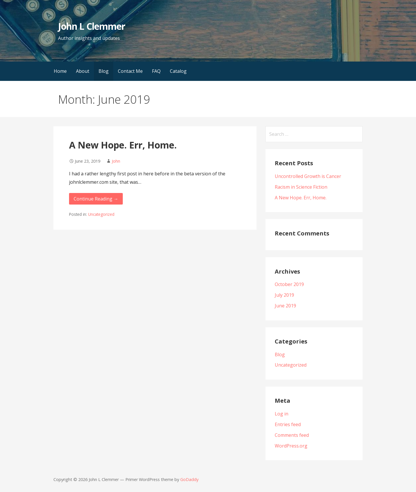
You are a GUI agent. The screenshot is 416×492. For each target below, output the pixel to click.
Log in (281, 414)
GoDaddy (189, 479)
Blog (104, 71)
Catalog (178, 71)
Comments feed (292, 435)
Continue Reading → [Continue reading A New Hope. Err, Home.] (96, 199)
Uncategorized (101, 214)
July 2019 (284, 295)
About (82, 71)
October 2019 (289, 284)
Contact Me (130, 71)
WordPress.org (291, 446)
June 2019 (285, 305)
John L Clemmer (91, 26)
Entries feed (288, 424)
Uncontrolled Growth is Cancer (308, 176)
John (116, 161)
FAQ (156, 71)
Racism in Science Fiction (301, 187)
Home (60, 71)
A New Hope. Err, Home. (123, 145)
